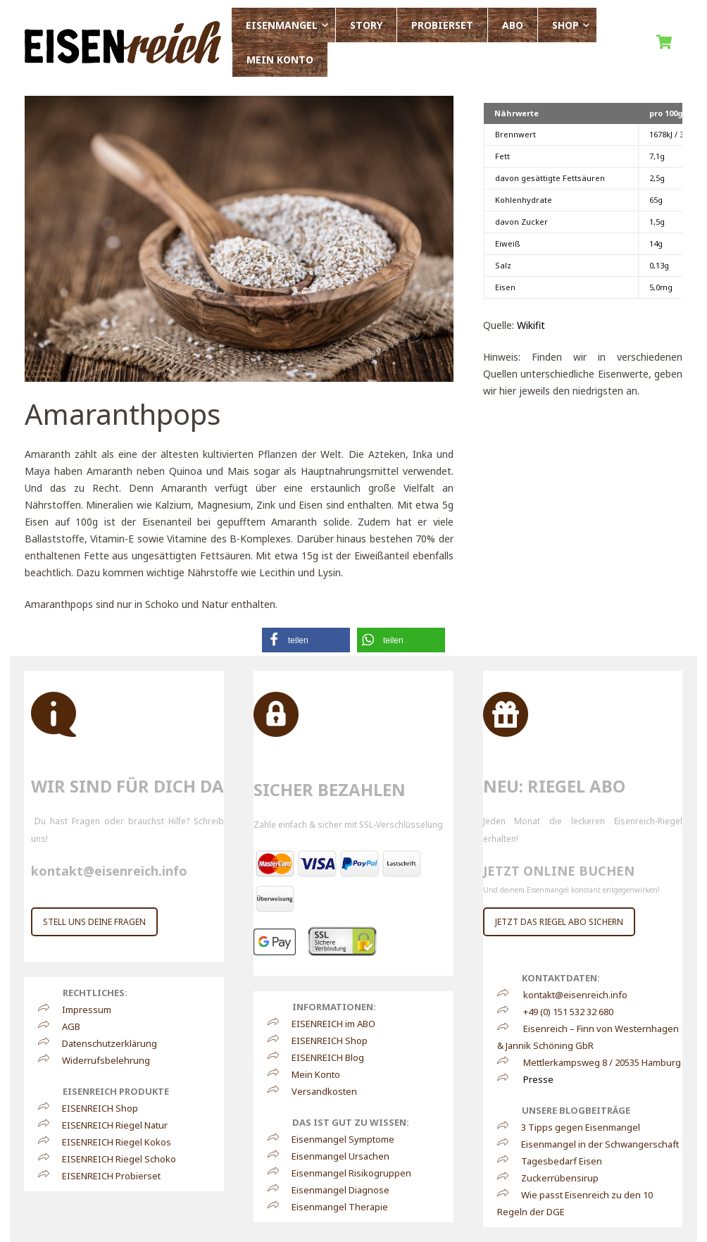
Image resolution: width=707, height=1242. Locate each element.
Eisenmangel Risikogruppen (345, 1173)
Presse (538, 1079)
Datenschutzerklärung (103, 1043)
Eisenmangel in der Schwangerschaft (593, 1144)
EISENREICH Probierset (105, 1175)
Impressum (80, 1009)
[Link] (123, 42)
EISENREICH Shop (93, 1108)
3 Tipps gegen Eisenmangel (574, 1127)
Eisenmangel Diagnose (334, 1190)
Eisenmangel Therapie (333, 1206)
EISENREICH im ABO (327, 1023)
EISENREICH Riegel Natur (108, 1125)
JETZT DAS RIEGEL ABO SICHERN (559, 922)
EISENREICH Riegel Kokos (110, 1142)
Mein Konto (309, 1074)
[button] (306, 640)
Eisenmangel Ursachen (334, 1156)
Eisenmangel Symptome (336, 1139)
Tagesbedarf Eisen (555, 1161)
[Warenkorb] (666, 42)
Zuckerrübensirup (553, 1178)
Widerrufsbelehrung (99, 1060)
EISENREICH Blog (321, 1057)
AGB (64, 1026)
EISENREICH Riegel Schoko (112, 1159)
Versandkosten (318, 1091)
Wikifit (531, 325)
